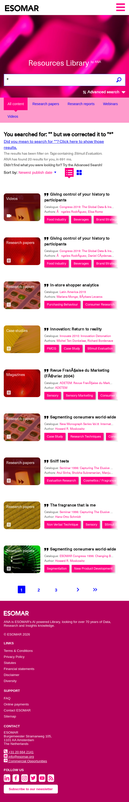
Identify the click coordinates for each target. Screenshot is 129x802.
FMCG (51, 348)
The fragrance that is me (72, 505)
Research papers (45, 104)
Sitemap (10, 716)
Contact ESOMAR (17, 710)
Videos (13, 116)
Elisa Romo (95, 212)
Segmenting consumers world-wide (83, 417)
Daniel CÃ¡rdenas (99, 256)
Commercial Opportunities (25, 761)
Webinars (110, 104)
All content (16, 104)
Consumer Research (99, 304)
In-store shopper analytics (74, 285)
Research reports (81, 104)
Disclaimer (11, 675)
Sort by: (11, 172)
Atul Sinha (63, 473)
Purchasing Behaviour (62, 304)
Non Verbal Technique (62, 524)
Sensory (52, 395)
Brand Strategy (106, 219)
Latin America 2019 (73, 292)
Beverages (81, 219)
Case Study (72, 348)
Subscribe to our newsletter (31, 789)
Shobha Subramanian (86, 473)
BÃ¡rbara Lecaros (90, 297)
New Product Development (93, 568)
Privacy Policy (14, 657)
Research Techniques (85, 436)
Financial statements (19, 669)
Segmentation (57, 568)
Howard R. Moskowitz (70, 429)
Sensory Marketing (79, 395)
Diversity (10, 681)
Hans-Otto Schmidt (68, 517)
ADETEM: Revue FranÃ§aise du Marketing (88, 383)
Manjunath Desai (113, 473)
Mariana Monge (67, 297)
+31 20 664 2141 (19, 752)
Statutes (10, 663)
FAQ (7, 698)
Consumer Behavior (114, 395)
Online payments (16, 704)
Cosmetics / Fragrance (99, 480)
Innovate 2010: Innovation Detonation (85, 336)
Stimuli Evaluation (100, 348)
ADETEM (61, 388)
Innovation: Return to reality (76, 329)
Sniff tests (59, 461)
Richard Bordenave (100, 341)
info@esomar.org (19, 756)
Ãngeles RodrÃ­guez (71, 212)
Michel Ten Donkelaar (71, 341)
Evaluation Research (61, 480)
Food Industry (56, 219)
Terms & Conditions (18, 651)
